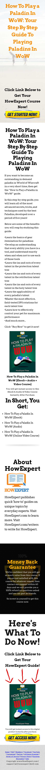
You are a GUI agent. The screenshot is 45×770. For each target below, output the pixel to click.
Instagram (11, 754)
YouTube (36, 752)
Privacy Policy (26, 756)
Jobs (27, 759)
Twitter (20, 754)
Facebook (28, 752)
